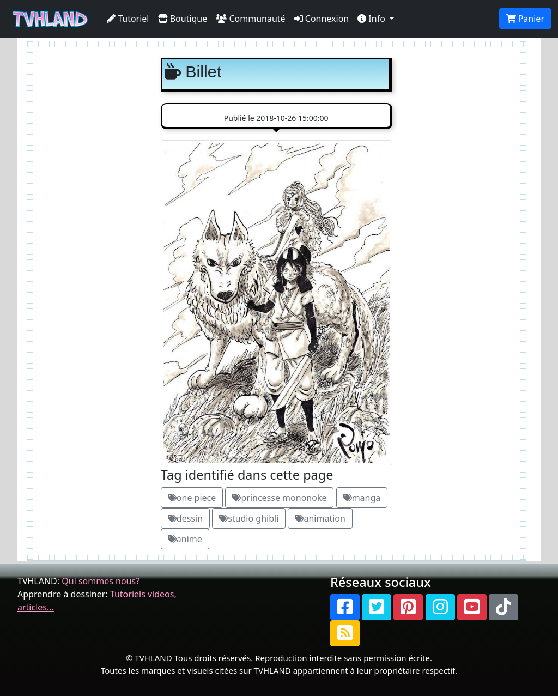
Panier (525, 19)
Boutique (183, 19)
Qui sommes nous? (101, 581)
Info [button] (372, 19)
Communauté (250, 19)
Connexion (321, 19)
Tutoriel (128, 19)
